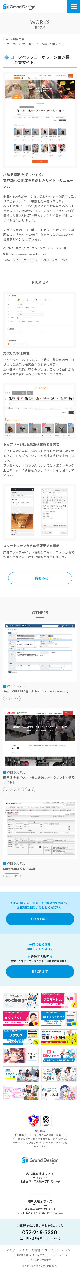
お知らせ (12, 1250)
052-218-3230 (39, 1232)
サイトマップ (59, 1255)
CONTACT (40, 919)
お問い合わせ (42, 1260)
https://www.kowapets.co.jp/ (28, 253)
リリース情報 (31, 1250)
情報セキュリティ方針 (31, 1255)
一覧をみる (40, 578)
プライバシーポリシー (59, 1250)
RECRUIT (40, 971)
